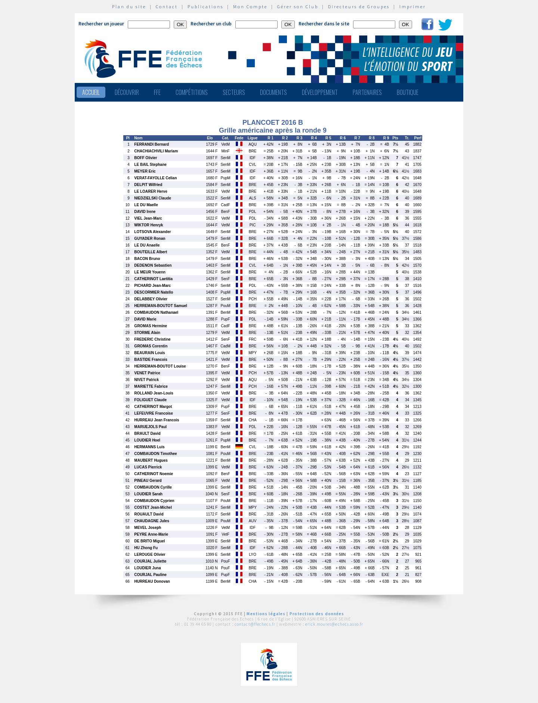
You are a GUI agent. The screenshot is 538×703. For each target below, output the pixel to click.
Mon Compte (250, 6)
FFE (157, 92)
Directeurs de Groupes (359, 6)
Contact (167, 6)
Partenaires (367, 92)
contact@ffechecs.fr (255, 624)
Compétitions (192, 92)
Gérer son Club (297, 6)
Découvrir (127, 92)
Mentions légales (266, 613)
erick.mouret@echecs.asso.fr (334, 624)
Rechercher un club (211, 24)
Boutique (407, 92)
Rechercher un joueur (101, 24)
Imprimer (412, 6)
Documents (273, 92)
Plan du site (129, 6)
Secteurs (234, 92)
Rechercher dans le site (324, 24)
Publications (205, 6)
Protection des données (317, 613)
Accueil (91, 92)
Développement (320, 92)
